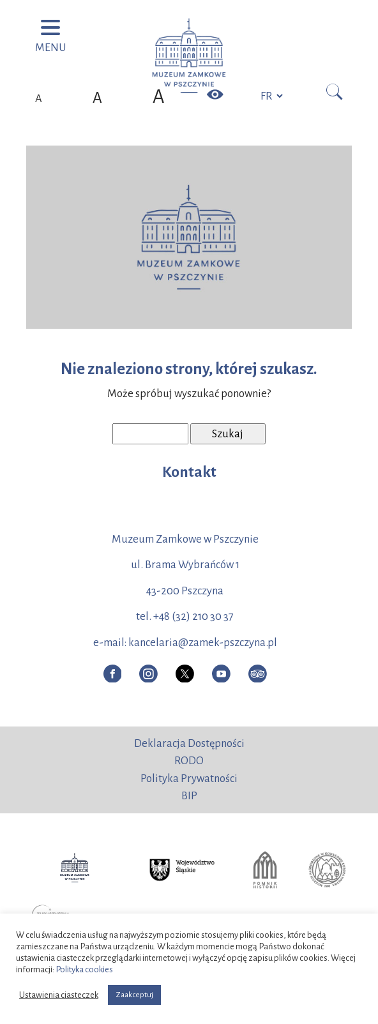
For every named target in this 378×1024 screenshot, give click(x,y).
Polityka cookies (84, 969)
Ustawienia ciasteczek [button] (58, 995)
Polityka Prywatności (189, 778)
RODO (189, 761)
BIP (189, 796)
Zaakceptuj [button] (134, 995)
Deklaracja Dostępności (189, 743)
